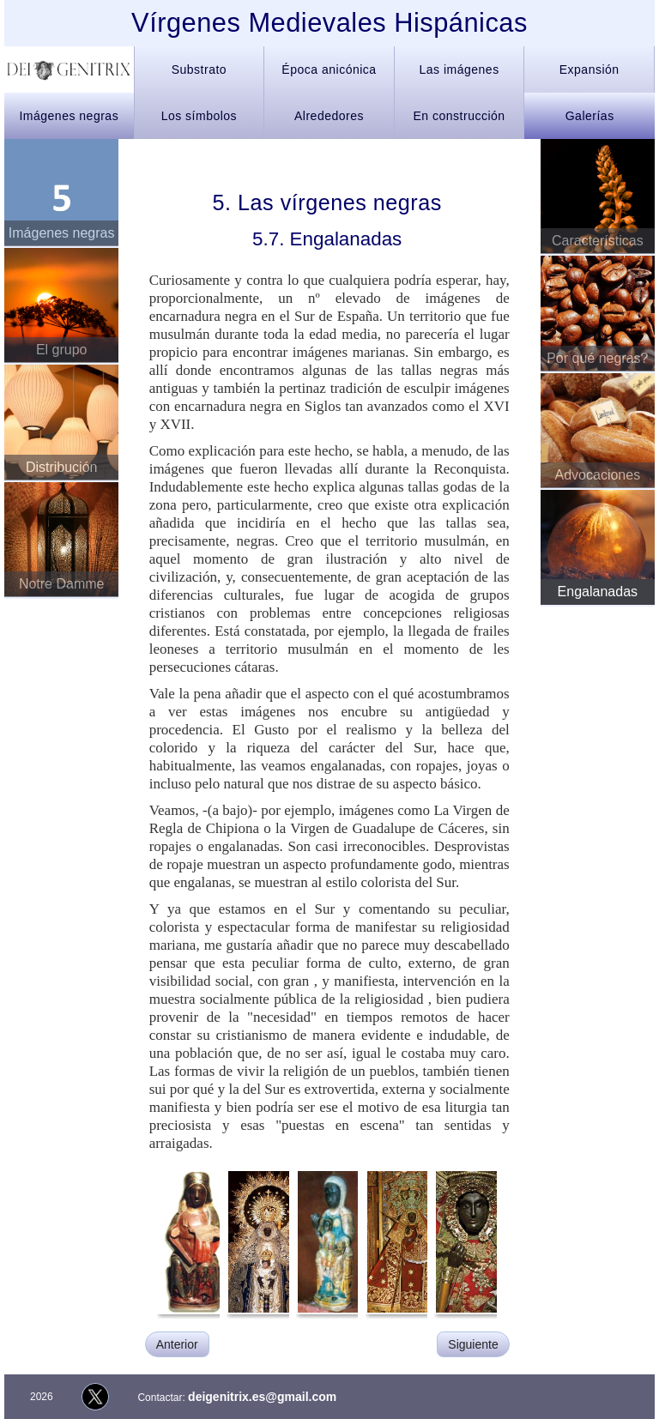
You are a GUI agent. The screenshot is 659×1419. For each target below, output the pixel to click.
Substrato (199, 69)
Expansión (589, 69)
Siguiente (473, 1344)
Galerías (589, 116)
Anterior (177, 1344)
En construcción (459, 116)
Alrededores (329, 116)
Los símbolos (199, 116)
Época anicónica (328, 69)
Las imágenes (459, 69)
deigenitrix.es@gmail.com (262, 1397)
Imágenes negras (68, 116)
